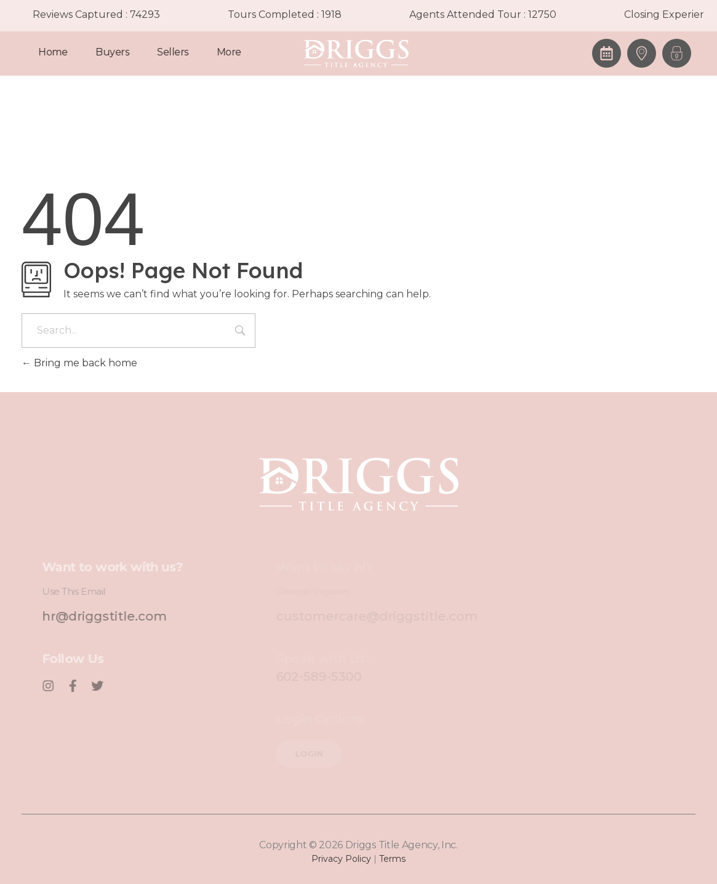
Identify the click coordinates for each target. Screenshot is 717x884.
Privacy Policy (341, 858)
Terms (392, 858)
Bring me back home (79, 363)
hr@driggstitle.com (114, 616)
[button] (676, 53)
